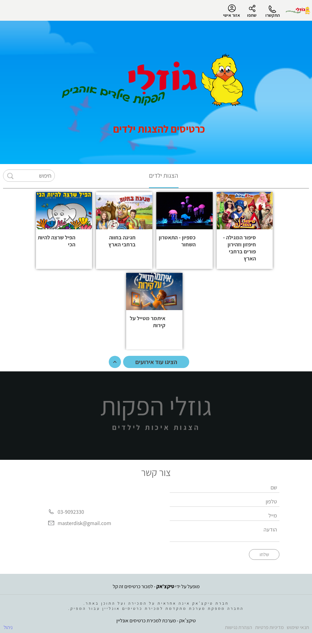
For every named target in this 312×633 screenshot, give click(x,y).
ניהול (8, 627)
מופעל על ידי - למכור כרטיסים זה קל (156, 586)
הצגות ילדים (163, 175)
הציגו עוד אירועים (156, 362)
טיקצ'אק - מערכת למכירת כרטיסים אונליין (156, 620)
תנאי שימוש (298, 627)
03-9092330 (71, 511)
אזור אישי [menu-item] (231, 11)
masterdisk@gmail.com (84, 523)
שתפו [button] (252, 15)
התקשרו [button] (272, 15)
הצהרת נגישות (238, 627)
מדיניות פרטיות (269, 627)
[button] (245, 230)
